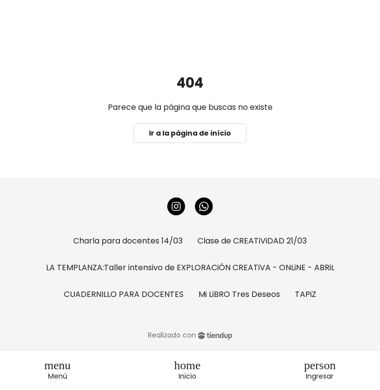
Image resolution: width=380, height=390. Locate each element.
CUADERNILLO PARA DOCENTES (124, 294)
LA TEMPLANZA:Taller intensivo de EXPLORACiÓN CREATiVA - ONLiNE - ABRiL (190, 267)
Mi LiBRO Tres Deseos (239, 294)
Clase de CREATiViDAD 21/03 (252, 240)
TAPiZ (305, 294)
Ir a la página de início (190, 133)
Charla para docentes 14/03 (128, 240)
